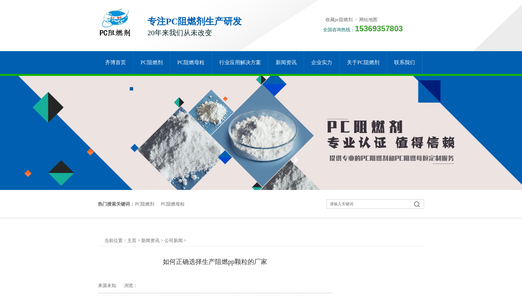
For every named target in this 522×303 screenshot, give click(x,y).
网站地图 (368, 19)
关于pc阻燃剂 (363, 62)
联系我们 (404, 62)
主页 (131, 240)
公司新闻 (173, 240)
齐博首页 (115, 62)
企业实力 (321, 62)
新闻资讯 (286, 62)
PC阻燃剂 (152, 62)
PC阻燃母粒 (191, 62)
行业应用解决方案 (240, 62)
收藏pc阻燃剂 (339, 19)
